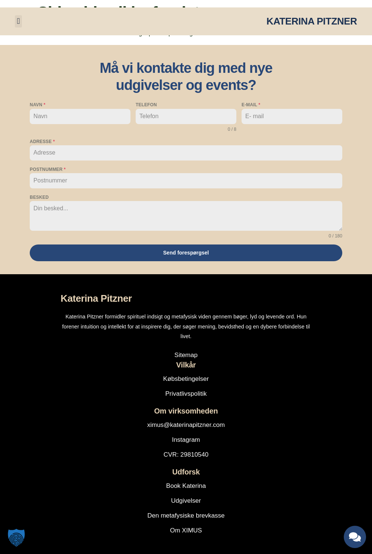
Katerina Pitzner (96, 298)
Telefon (146, 104)
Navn (37, 104)
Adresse (42, 141)
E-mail (251, 104)
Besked (39, 197)
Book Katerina (186, 485)
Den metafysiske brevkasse (186, 515)
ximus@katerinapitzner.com (186, 424)
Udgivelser (186, 500)
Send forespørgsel (186, 253)
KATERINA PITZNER (311, 21)
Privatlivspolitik (186, 393)
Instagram (186, 439)
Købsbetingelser (186, 378)
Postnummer (47, 169)
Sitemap (185, 354)
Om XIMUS (186, 530)
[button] (18, 21)
